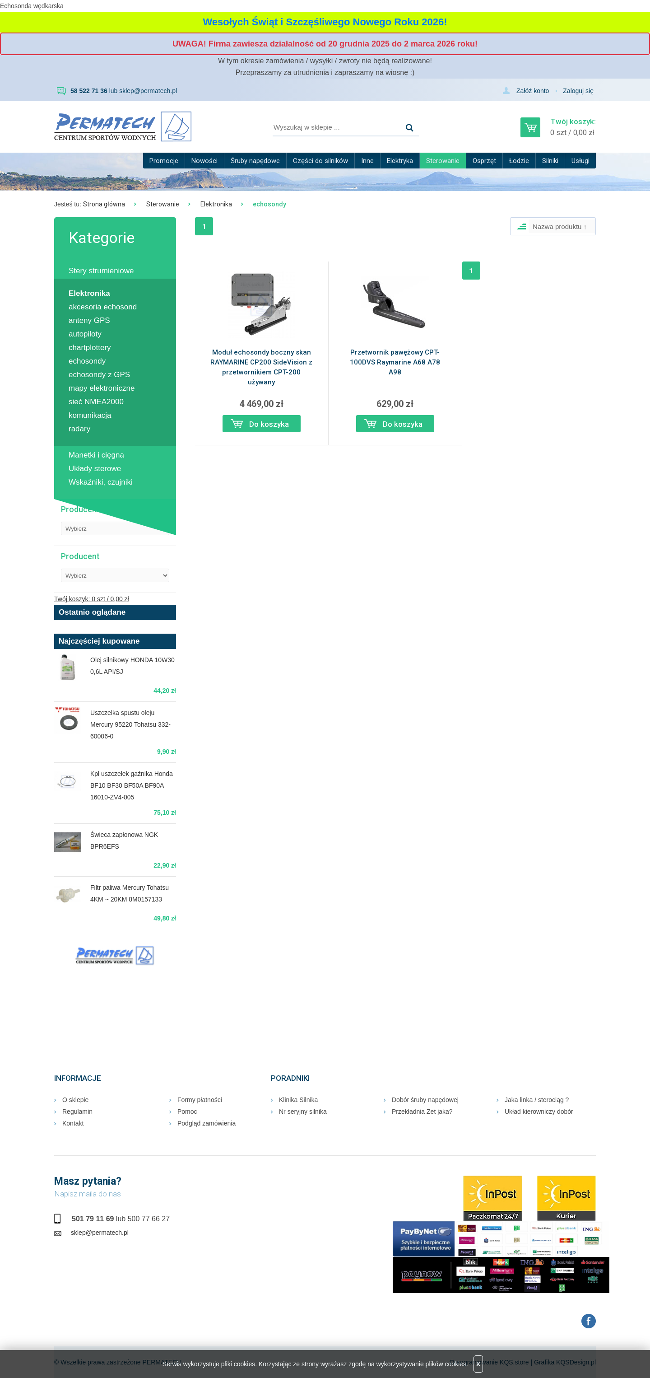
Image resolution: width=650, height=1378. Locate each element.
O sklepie (75, 1099)
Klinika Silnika (298, 1099)
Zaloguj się (578, 90)
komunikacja (90, 415)
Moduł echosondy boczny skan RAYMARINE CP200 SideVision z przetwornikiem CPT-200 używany (261, 367)
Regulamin (77, 1111)
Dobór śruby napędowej (425, 1099)
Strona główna (104, 204)
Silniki (550, 161)
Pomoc (187, 1111)
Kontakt (73, 1123)
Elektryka (400, 161)
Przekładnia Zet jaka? (422, 1111)
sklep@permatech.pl (148, 90)
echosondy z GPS (99, 374)
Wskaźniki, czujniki (101, 482)
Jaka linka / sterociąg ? (537, 1099)
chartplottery (90, 347)
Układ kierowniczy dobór (539, 1111)
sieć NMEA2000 (96, 401)
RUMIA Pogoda (115, 1002)
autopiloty (85, 334)
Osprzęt (484, 161)
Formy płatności (199, 1099)
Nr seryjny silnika (303, 1111)
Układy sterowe (95, 468)
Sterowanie (443, 161)
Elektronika (216, 204)
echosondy (87, 361)
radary (79, 429)
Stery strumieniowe (101, 270)
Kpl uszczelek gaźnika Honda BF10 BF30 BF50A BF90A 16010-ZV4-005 (131, 785)
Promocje (163, 161)
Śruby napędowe (255, 161)
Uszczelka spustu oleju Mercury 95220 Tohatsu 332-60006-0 (130, 724)
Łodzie (519, 161)
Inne (367, 161)
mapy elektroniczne (102, 388)
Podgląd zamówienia (206, 1123)
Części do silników (320, 161)
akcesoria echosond (103, 307)
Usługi (580, 161)
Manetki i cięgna (96, 455)
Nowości (204, 161)
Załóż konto (532, 90)
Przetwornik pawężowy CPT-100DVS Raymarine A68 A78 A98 (395, 362)
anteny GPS (89, 320)
